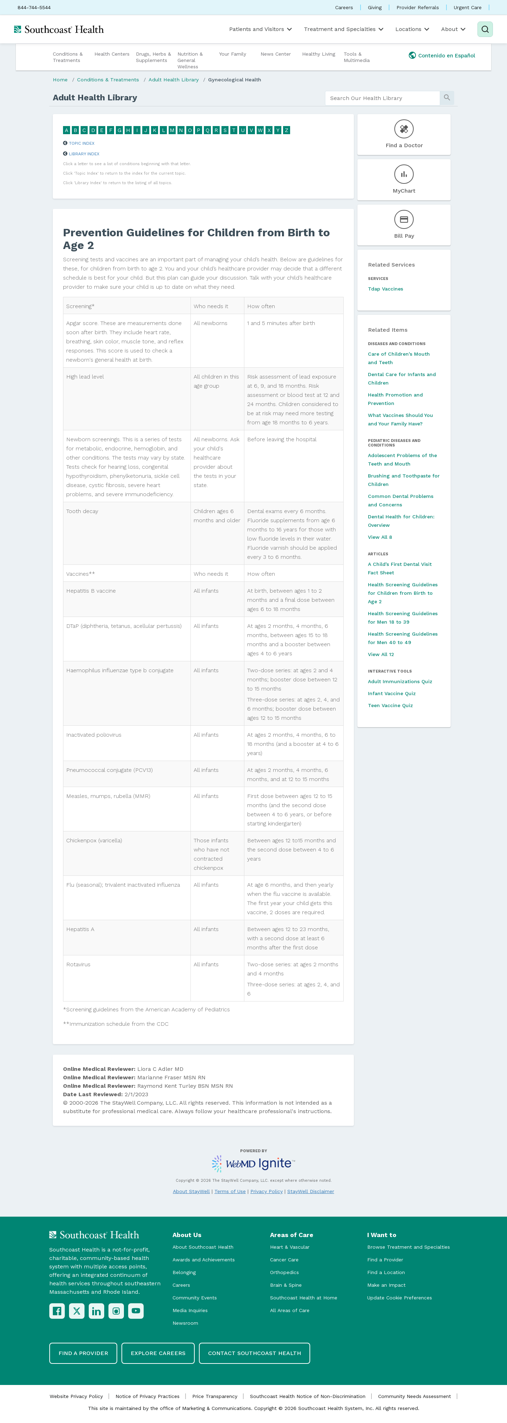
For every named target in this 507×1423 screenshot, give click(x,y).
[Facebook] (57, 1311)
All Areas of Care (289, 1310)
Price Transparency (214, 1396)
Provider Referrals (417, 7)
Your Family (232, 54)
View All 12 (381, 654)
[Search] (485, 29)
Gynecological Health (234, 79)
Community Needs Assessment (414, 1396)
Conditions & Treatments (68, 57)
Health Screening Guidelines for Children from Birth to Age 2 (403, 593)
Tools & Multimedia (357, 57)
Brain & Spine (286, 1285)
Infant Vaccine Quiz (392, 693)
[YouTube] (136, 1311)
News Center (276, 54)
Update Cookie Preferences (399, 1297)
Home (60, 79)
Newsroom (185, 1323)
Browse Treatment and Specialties (408, 1247)
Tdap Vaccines (385, 289)
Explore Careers (158, 1353)
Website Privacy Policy (76, 1396)
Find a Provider (385, 1259)
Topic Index (81, 143)
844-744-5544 (34, 7)
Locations (413, 29)
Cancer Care (284, 1259)
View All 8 (380, 537)
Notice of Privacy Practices (147, 1396)
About (454, 29)
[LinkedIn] (96, 1311)
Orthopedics (284, 1272)
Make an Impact (386, 1285)
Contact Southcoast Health (254, 1353)
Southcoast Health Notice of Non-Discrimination (307, 1396)
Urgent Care (468, 7)
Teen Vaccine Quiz (390, 705)
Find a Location (386, 1272)
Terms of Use (230, 1191)
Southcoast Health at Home (303, 1297)
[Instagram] (116, 1311)
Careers (344, 7)
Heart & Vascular (289, 1247)
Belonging (184, 1272)
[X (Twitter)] (76, 1311)
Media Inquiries (190, 1310)
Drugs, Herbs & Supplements (153, 57)
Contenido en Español (446, 55)
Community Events (195, 1297)
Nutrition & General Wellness (190, 60)
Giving (375, 7)
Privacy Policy (266, 1191)
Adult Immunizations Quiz (400, 681)
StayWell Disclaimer (310, 1191)
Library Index (84, 153)
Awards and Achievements (204, 1259)
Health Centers (112, 54)
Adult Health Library (174, 79)
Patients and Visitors (261, 29)
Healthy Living (318, 54)
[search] (383, 98)
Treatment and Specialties (344, 29)
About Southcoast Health (203, 1247)
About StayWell (191, 1191)
